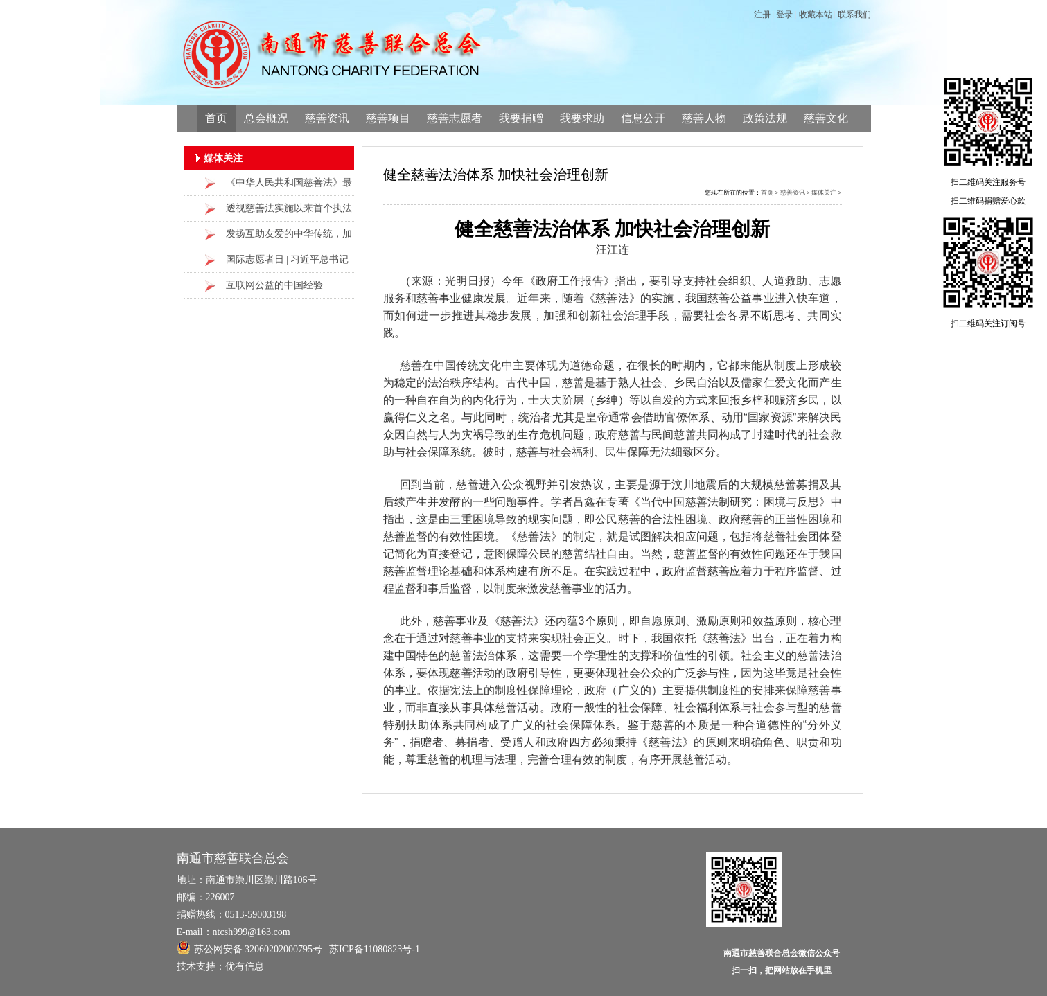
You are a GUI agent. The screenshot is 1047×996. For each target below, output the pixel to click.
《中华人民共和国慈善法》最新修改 (289, 186)
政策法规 (765, 118)
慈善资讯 (327, 118)
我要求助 (582, 118)
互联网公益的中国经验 (274, 285)
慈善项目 (388, 118)
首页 (216, 118)
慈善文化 (826, 118)
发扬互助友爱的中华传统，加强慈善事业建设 (289, 238)
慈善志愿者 (454, 118)
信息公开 (643, 118)
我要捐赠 (521, 118)
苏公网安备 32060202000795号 (250, 947)
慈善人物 (704, 118)
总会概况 (266, 118)
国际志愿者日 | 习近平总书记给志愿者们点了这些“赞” (287, 263)
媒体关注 (823, 192)
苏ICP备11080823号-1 (374, 949)
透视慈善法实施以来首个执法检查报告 (289, 212)
